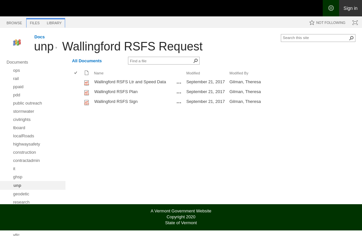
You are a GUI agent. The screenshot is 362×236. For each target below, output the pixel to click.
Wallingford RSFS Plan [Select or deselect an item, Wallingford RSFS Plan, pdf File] (115, 91)
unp (44, 46)
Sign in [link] (351, 8)
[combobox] (315, 37)
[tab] (14, 21)
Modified (193, 73)
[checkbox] (76, 73)
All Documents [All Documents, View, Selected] (87, 60)
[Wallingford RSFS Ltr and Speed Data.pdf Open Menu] (179, 83)
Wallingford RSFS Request (132, 46)
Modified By (238, 73)
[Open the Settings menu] (331, 8)
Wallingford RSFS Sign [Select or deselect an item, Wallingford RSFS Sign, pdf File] (115, 101)
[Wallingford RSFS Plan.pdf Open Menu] (179, 92)
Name (98, 73)
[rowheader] (77, 83)
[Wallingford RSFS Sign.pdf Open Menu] (179, 102)
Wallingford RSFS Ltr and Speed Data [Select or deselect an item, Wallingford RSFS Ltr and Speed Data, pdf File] (130, 81)
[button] (351, 38)
